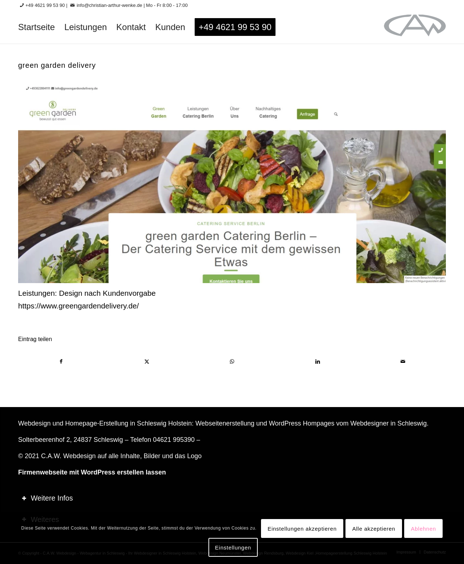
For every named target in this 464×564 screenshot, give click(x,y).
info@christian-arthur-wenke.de (109, 5)
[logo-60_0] (415, 27)
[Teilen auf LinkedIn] (317, 361)
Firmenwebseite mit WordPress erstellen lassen (92, 472)
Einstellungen (233, 547)
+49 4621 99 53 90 (45, 5)
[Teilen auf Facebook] (61, 361)
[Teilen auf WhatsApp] (232, 361)
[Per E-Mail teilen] (403, 361)
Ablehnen (423, 529)
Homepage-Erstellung (96, 423)
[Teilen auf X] (147, 361)
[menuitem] (36, 27)
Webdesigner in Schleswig (388, 423)
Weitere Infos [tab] (47, 498)
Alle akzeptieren (373, 529)
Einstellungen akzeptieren (302, 529)
